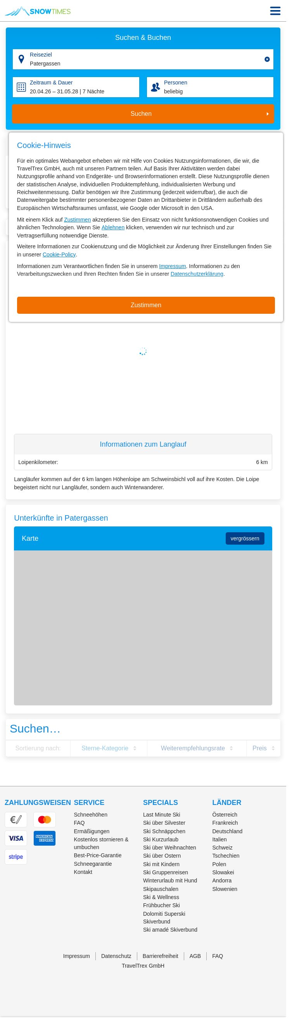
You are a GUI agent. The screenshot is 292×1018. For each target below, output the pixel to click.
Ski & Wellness (161, 897)
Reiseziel (41, 55)
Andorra (222, 880)
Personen (175, 82)
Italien (220, 839)
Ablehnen (113, 227)
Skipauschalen (160, 889)
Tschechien (226, 856)
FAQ (79, 823)
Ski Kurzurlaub (160, 839)
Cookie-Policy (59, 254)
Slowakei (223, 872)
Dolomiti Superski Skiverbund (164, 918)
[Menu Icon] (275, 11)
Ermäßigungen (92, 831)
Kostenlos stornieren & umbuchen (101, 843)
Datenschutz (116, 956)
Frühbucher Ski (161, 905)
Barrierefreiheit (160, 956)
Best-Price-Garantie (98, 855)
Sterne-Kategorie (104, 748)
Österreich (225, 815)
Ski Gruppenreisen (165, 872)
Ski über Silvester (164, 823)
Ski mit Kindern (161, 864)
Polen (219, 864)
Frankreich (225, 823)
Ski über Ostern (162, 856)
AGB (195, 956)
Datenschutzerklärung (197, 274)
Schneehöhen (90, 815)
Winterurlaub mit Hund (170, 880)
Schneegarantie (93, 864)
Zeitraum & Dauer (51, 82)
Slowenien (225, 889)
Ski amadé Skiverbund (170, 930)
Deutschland (228, 831)
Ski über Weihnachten (169, 847)
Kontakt (83, 872)
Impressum (172, 266)
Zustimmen (77, 220)
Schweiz (223, 847)
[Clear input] (267, 59)
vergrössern (245, 538)
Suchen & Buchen (143, 37)
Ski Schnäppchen (164, 831)
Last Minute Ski (161, 815)
